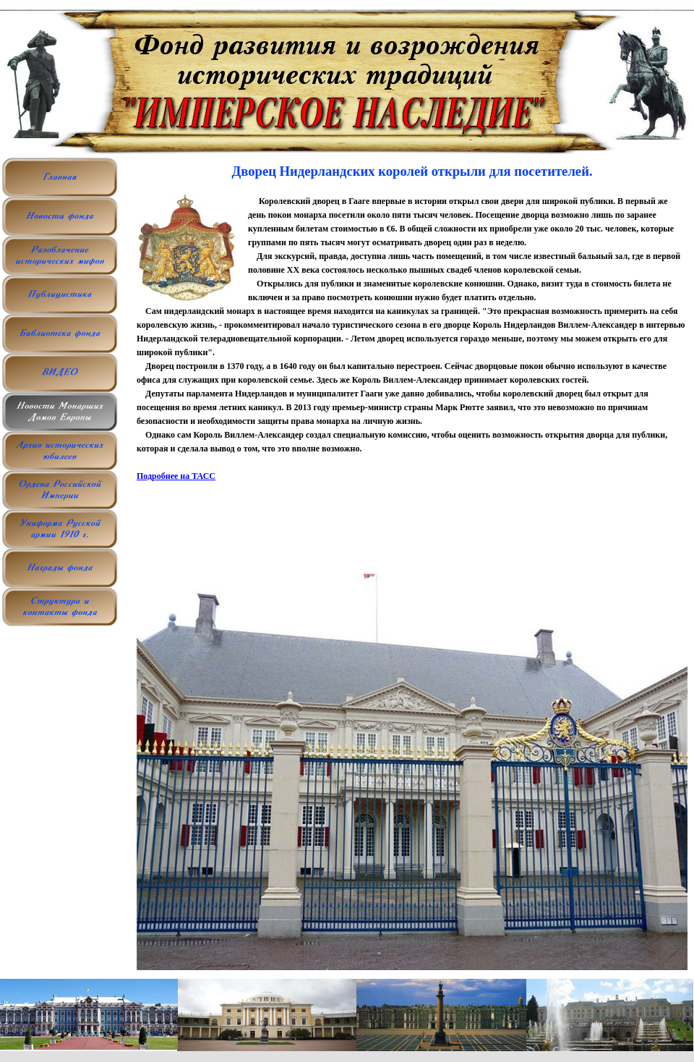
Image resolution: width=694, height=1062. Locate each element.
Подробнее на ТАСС (176, 476)
